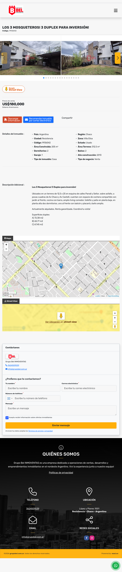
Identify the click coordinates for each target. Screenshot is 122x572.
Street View (13, 89)
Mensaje (9, 403)
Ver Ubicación (52, 322)
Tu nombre (10, 383)
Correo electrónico (70, 383)
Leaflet (97, 296)
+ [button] (6, 245)
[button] (43, 77)
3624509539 (13, 365)
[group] (30, 58)
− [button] (6, 249)
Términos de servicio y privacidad (40, 431)
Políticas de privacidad (61, 472)
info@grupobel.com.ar (17, 369)
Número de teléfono (14, 393)
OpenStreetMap (113, 296)
